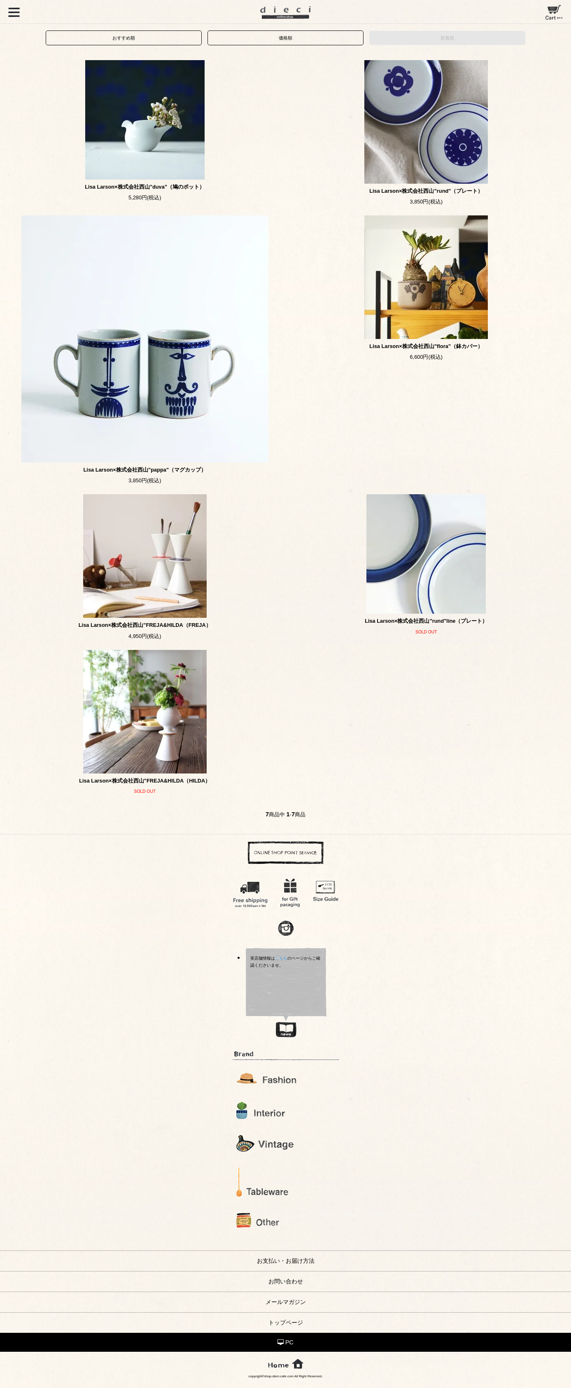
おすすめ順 (123, 37)
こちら (281, 958)
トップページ (285, 1322)
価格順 (285, 37)
